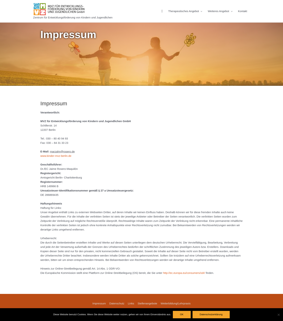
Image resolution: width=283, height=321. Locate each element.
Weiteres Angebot (218, 11)
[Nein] (278, 314)
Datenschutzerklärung (211, 314)
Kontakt (242, 11)
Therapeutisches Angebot (183, 11)
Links (131, 303)
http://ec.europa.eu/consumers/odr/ (184, 272)
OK (181, 314)
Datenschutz (116, 303)
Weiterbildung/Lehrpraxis (176, 303)
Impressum (99, 303)
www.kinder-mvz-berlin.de (56, 155)
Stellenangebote (147, 303)
